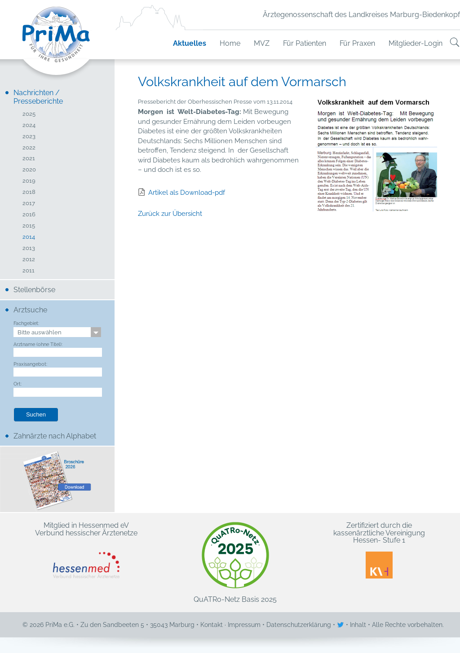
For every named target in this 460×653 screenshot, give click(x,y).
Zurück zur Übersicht (170, 214)
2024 (28, 125)
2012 (28, 260)
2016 (28, 215)
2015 (28, 226)
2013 (28, 248)
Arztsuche (30, 310)
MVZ (262, 43)
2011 (28, 271)
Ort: (17, 384)
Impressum (244, 624)
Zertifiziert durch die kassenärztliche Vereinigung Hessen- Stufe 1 (379, 550)
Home (230, 43)
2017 (28, 203)
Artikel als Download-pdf (186, 192)
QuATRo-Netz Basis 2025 (235, 562)
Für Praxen (357, 43)
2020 (29, 170)
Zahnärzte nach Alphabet (54, 436)
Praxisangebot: (30, 364)
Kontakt (211, 624)
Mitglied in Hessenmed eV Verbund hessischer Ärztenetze (86, 550)
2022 (28, 148)
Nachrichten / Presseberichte (38, 96)
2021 (28, 159)
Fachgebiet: (26, 323)
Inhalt (358, 624)
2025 (28, 114)
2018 (28, 192)
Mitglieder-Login (415, 43)
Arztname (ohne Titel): (37, 344)
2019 (28, 181)
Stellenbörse (34, 289)
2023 (28, 137)
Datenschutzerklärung (298, 624)
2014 (28, 237)
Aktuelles (189, 43)
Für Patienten (304, 43)
